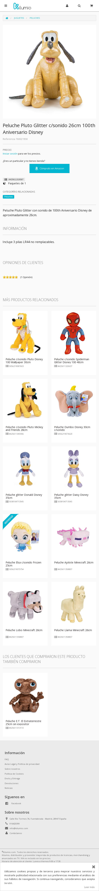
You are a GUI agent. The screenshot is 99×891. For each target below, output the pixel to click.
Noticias (9, 788)
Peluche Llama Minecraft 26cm (73, 630)
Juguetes (19, 17)
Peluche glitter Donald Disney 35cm (24, 496)
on (4, 277)
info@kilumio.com (19, 828)
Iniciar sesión (10, 153)
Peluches (35, 17)
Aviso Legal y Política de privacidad (22, 764)
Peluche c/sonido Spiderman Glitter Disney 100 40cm (71, 360)
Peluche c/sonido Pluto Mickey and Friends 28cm (24, 428)
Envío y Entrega (12, 778)
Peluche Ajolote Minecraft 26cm (73, 562)
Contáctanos (16, 833)
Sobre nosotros (12, 768)
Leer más (89, 887)
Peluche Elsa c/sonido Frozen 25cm (23, 564)
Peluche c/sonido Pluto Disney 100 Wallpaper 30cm (24, 360)
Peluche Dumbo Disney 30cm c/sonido (72, 428)
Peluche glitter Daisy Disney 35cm (71, 496)
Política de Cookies (14, 773)
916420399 (15, 823)
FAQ (7, 759)
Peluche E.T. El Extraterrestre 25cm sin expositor (23, 722)
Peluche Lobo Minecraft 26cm (24, 630)
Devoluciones (11, 783)
